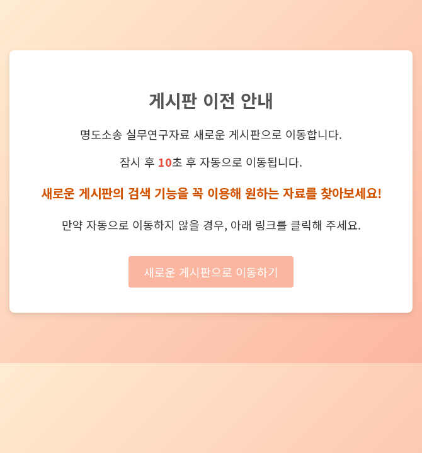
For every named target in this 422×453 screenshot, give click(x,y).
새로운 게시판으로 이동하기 (211, 272)
